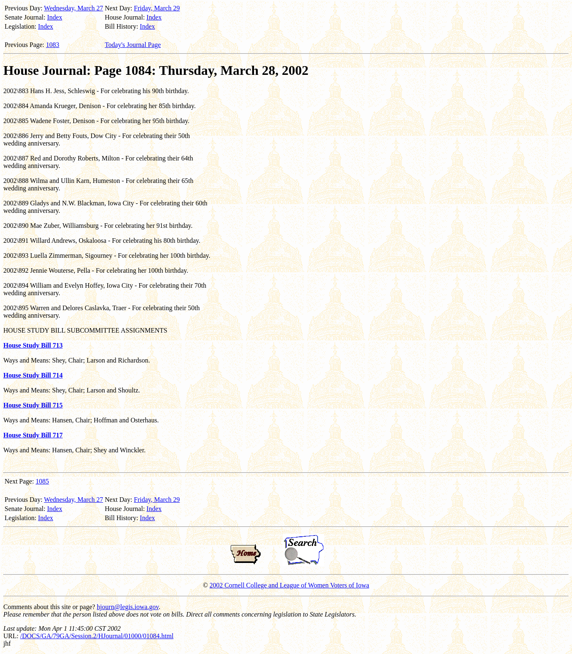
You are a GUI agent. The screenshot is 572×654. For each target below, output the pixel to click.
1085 (42, 481)
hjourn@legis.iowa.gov (128, 606)
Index (54, 17)
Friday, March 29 (157, 8)
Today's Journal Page (133, 44)
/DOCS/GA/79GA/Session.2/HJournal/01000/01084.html (96, 635)
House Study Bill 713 (33, 345)
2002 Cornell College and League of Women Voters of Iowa (289, 585)
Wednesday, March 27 (73, 8)
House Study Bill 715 (33, 405)
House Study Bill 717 (33, 435)
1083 (52, 44)
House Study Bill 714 (33, 375)
